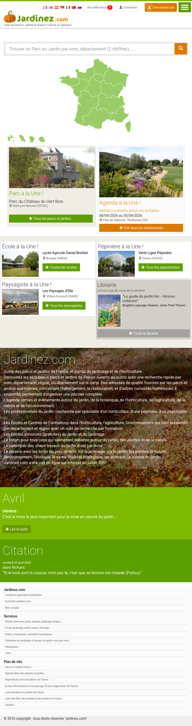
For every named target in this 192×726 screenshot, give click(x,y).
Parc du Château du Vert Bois (36, 201)
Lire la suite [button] (17, 529)
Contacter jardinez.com (18, 601)
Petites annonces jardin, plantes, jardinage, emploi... (33, 621)
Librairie (9, 704)
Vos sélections (99, 7)
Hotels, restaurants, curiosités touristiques (28, 634)
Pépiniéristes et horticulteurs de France (26, 679)
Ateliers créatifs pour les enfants (129, 210)
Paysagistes (11, 646)
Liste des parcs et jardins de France (24, 692)
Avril (13, 498)
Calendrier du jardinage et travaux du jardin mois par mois (37, 640)
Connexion (128, 7)
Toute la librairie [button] (143, 333)
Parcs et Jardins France (18, 667)
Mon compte (12, 607)
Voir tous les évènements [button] (141, 228)
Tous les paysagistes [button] (64, 306)
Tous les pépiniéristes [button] (161, 267)
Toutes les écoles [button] (61, 267)
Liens (8, 653)
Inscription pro (160, 7)
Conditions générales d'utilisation (23, 595)
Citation (22, 550)
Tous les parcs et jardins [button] (50, 219)
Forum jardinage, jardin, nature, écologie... (28, 627)
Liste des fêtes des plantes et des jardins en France (33, 698)
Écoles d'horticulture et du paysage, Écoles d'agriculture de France (41, 686)
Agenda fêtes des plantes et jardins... (25, 673)
